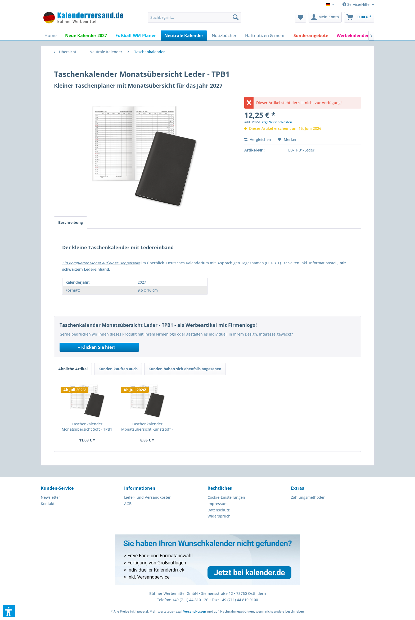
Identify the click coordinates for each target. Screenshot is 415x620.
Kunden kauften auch (118, 368)
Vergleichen (257, 139)
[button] (9, 611)
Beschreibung (70, 222)
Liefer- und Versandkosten (148, 497)
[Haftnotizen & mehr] (265, 35)
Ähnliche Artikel (73, 368)
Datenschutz (219, 509)
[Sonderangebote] (311, 35)
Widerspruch (219, 516)
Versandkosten (194, 611)
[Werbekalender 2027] (358, 35)
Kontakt (48, 503)
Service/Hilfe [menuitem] (356, 4)
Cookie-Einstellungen (226, 497)
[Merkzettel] (300, 17)
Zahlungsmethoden (308, 497)
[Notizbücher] (224, 35)
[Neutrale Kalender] (184, 35)
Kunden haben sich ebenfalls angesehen (184, 368)
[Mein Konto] (325, 17)
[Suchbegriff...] (194, 17)
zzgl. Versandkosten (277, 122)
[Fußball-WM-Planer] (136, 35)
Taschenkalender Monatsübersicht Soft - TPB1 (87, 426)
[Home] (50, 35)
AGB (128, 503)
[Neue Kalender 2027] (86, 35)
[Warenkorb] (359, 17)
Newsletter (50, 497)
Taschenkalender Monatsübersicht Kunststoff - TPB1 (147, 426)
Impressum (218, 503)
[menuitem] (194, 17)
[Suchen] (235, 17)
